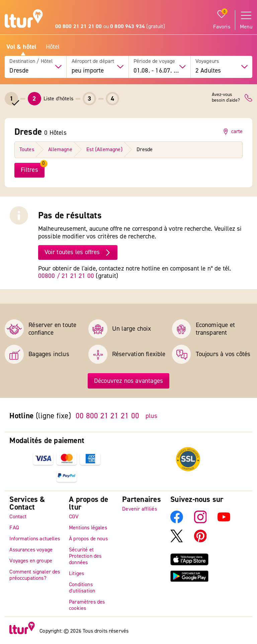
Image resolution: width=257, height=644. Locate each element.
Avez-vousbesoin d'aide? (226, 97)
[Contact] (248, 98)
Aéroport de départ (93, 61)
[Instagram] (200, 521)
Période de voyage (154, 61)
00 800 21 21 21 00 (107, 416)
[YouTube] (224, 521)
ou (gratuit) (110, 26)
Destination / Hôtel (31, 61)
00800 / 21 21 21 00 (66, 276)
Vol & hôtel (21, 47)
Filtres (29, 170)
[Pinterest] (200, 540)
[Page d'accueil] (24, 19)
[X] (176, 540)
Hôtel (53, 47)
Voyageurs (207, 61)
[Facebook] (176, 521)
